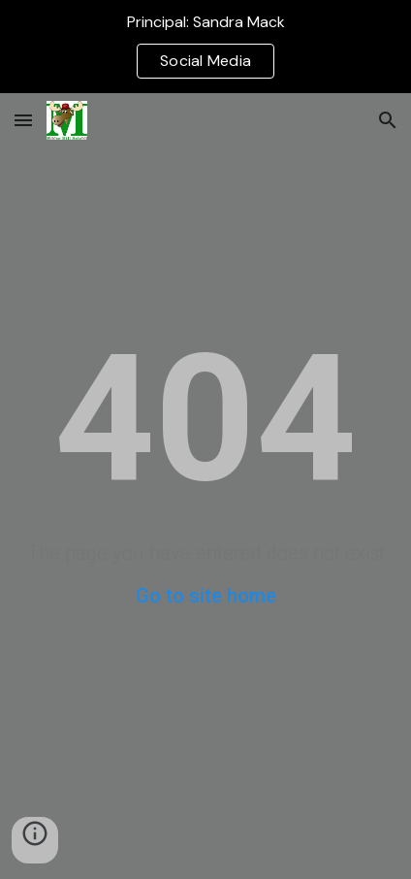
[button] (23, 119)
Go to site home (206, 595)
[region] (205, 46)
